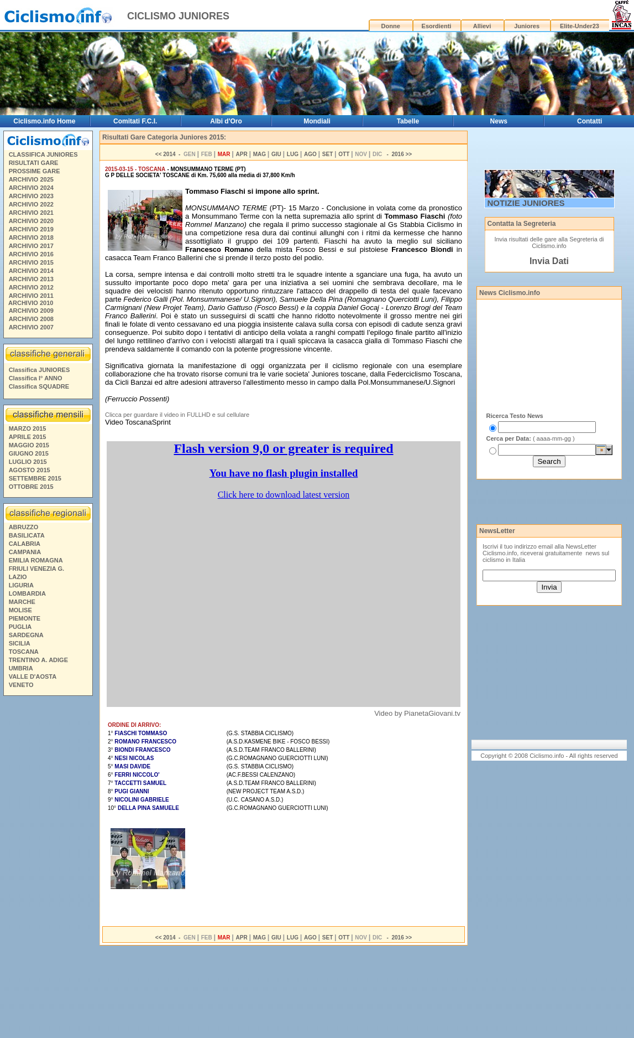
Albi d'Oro (226, 121)
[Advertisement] (47, 869)
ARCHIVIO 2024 (31, 187)
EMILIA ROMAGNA (36, 560)
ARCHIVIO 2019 (31, 229)
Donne (390, 26)
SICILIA (19, 643)
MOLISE (20, 610)
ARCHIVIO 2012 (31, 287)
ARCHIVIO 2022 (31, 204)
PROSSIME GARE (34, 171)
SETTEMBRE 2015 (35, 478)
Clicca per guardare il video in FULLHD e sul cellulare (177, 414)
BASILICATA (27, 535)
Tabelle (408, 121)
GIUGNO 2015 (29, 453)
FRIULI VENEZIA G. (36, 568)
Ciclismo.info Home (44, 121)
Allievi (482, 26)
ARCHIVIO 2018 (31, 237)
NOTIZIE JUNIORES (526, 203)
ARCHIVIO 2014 (31, 270)
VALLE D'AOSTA (33, 676)
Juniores (526, 26)
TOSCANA (24, 651)
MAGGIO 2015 (29, 445)
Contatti (589, 121)
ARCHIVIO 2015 (31, 262)
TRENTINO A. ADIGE (38, 660)
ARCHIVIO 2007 (31, 327)
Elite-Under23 (579, 26)
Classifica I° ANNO (35, 378)
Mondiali (317, 121)
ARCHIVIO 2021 (31, 212)
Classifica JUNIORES (39, 369)
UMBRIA (21, 668)
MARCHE (22, 601)
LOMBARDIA (27, 593)
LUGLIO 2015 (28, 461)
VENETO (21, 684)
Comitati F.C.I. (135, 121)
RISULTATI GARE (34, 162)
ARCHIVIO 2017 (31, 245)
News (498, 121)
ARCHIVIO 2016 (31, 254)
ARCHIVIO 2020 (31, 221)
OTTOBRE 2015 (31, 486)
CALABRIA (24, 543)
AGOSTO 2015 (29, 470)
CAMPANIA (25, 552)
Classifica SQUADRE (39, 386)
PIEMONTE (24, 618)
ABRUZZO (24, 527)
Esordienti (437, 26)
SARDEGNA (26, 635)
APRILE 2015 (27, 436)
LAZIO (18, 577)
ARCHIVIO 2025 (31, 179)
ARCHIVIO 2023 (31, 196)
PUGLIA (20, 626)
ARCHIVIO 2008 (31, 319)
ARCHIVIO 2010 (30, 302)
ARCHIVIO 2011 (31, 295)
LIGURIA (21, 585)
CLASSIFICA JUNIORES (43, 154)
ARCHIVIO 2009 (31, 310)
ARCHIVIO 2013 (31, 279)
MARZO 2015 (27, 428)
